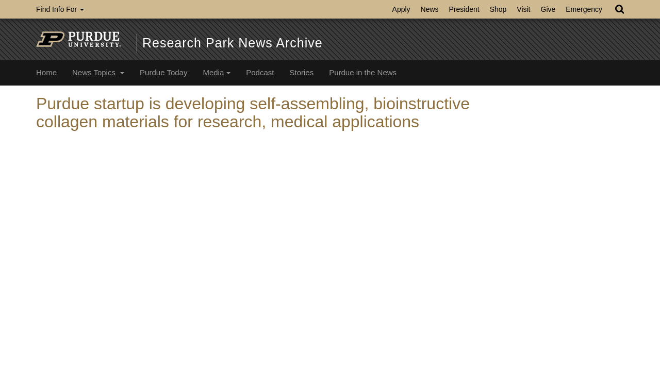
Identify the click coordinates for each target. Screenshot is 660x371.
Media (216, 72)
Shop (498, 9)
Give (548, 9)
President (464, 9)
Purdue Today (163, 72)
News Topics (98, 72)
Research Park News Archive (232, 43)
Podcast (260, 72)
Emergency (584, 9)
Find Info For (60, 9)
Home (46, 72)
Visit (523, 9)
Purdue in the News (363, 72)
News (430, 9)
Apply (401, 9)
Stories (301, 72)
